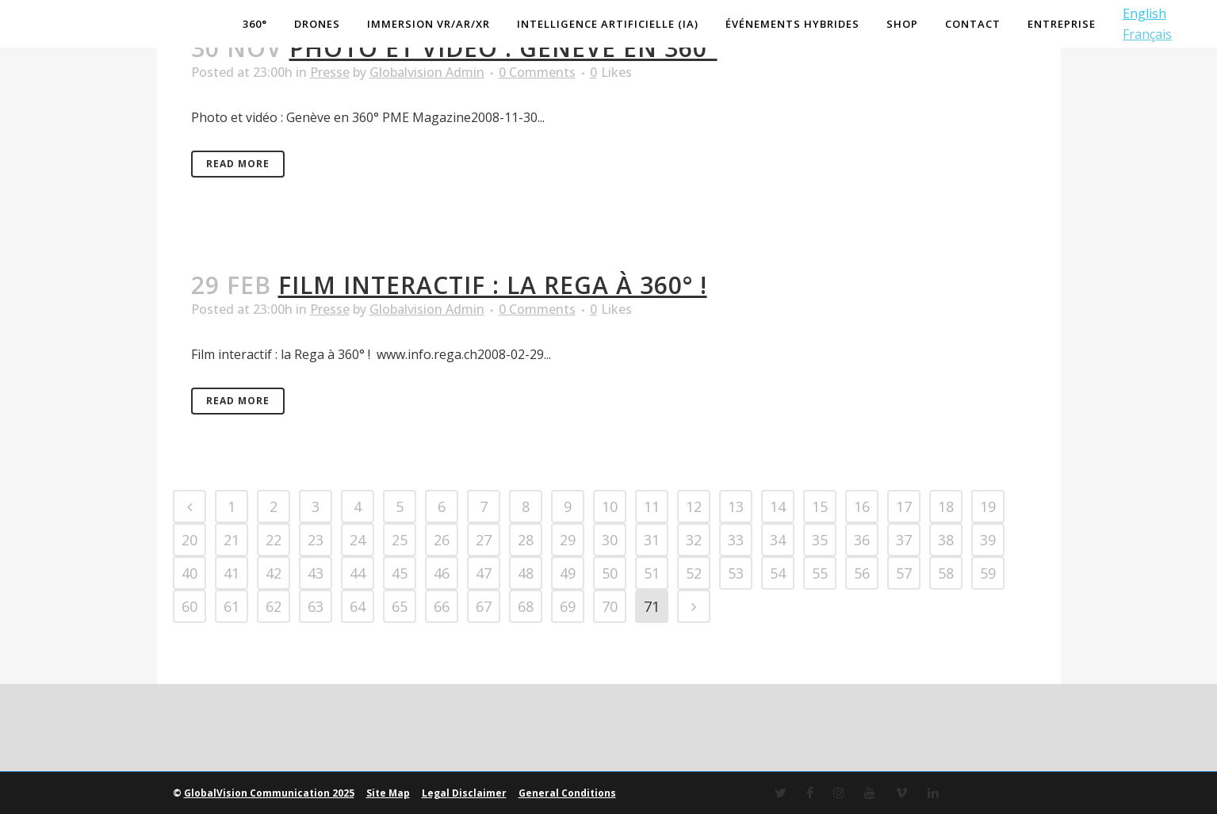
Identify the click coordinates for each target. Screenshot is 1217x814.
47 (484, 573)
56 (862, 573)
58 (946, 573)
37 (904, 539)
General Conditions (567, 793)
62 (273, 606)
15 (820, 506)
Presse (330, 72)
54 (778, 573)
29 (568, 539)
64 (357, 606)
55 (820, 573)
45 (400, 573)
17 (904, 506)
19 (988, 506)
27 (484, 539)
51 (652, 573)
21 (231, 539)
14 (778, 506)
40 (189, 573)
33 (736, 539)
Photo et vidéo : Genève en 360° (503, 48)
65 (400, 606)
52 (694, 573)
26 (442, 539)
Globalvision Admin (426, 72)
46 (442, 573)
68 (526, 606)
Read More (238, 163)
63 (315, 606)
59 (988, 573)
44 (357, 573)
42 (273, 573)
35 (820, 539)
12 (694, 506)
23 (315, 539)
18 (946, 506)
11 (652, 506)
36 (862, 539)
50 (610, 573)
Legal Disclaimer (464, 793)
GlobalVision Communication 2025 (269, 793)
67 (484, 606)
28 (526, 539)
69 (568, 606)
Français (1143, 34)
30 (610, 539)
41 (231, 573)
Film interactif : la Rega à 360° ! (492, 285)
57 (904, 573)
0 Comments (537, 72)
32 (694, 539)
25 (400, 539)
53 (736, 573)
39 (988, 539)
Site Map (388, 793)
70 (610, 606)
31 (652, 539)
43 (315, 573)
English (1140, 13)
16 (862, 506)
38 (946, 539)
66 (442, 606)
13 (736, 506)
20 (189, 539)
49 (568, 573)
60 (189, 606)
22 (273, 539)
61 (231, 606)
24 (357, 539)
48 (526, 573)
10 (610, 506)
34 (778, 539)
